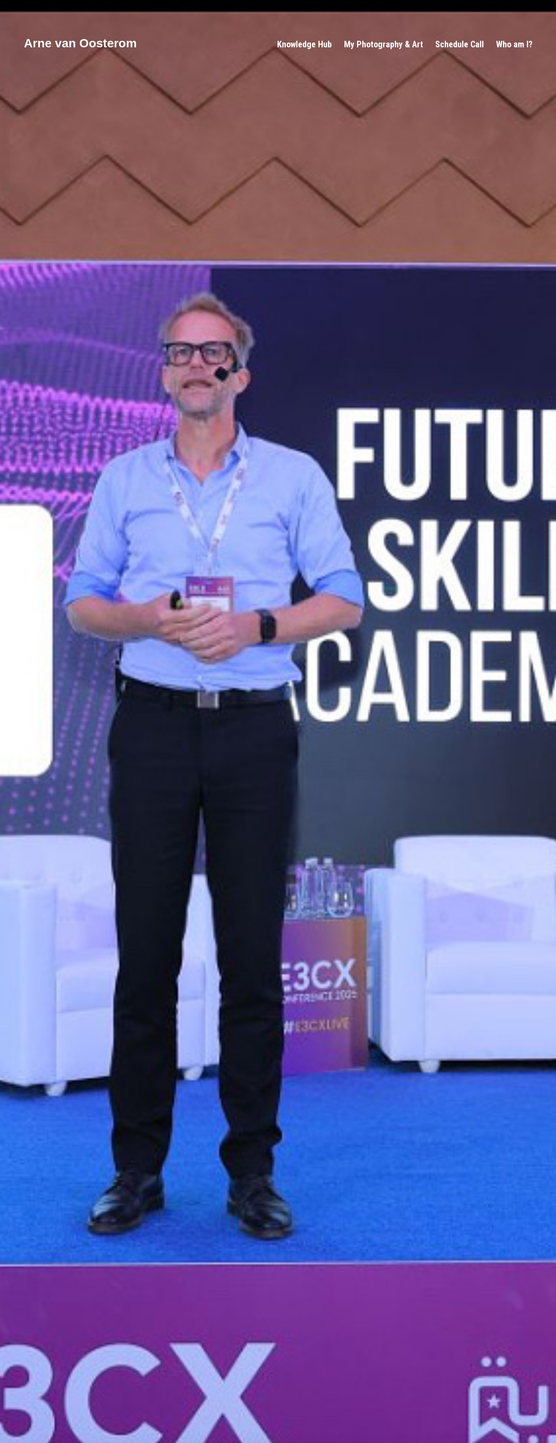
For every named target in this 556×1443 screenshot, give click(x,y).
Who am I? (514, 44)
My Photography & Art (383, 44)
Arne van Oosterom (80, 43)
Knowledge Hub (304, 44)
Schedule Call (459, 44)
